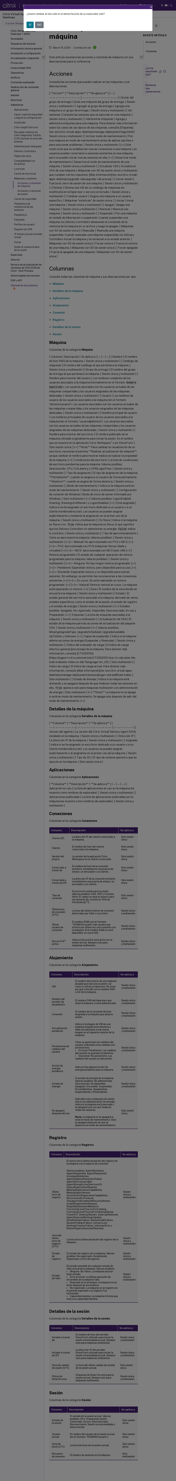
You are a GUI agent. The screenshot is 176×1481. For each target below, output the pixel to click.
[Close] (151, 7)
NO (39, 24)
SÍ (30, 24)
